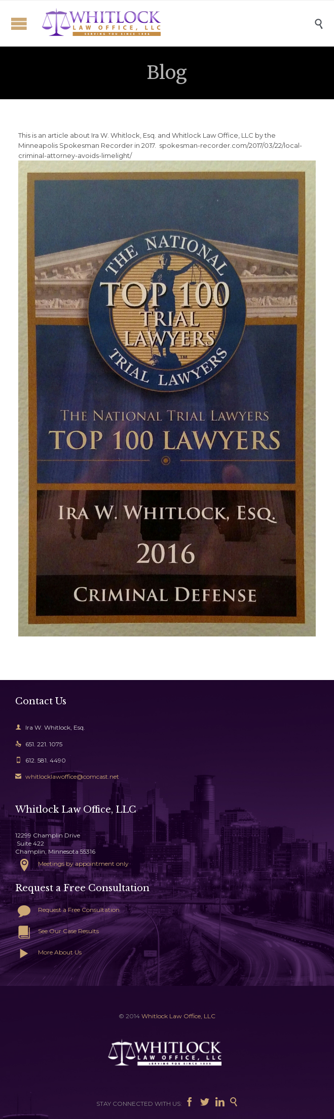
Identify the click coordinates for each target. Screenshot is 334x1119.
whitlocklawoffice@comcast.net (67, 776)
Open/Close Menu (19, 23)
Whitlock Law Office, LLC (178, 1016)
